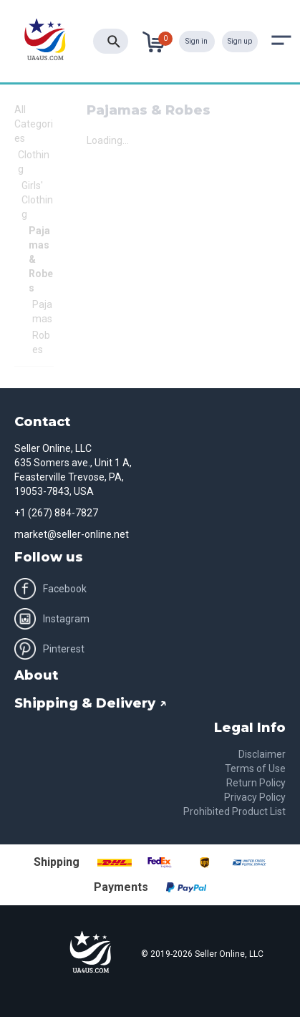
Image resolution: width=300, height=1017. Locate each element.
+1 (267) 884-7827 (56, 513)
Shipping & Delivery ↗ (90, 703)
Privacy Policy (255, 797)
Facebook (50, 588)
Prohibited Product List (234, 811)
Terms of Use (255, 768)
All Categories (33, 124)
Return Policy (256, 783)
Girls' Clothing (37, 200)
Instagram (51, 619)
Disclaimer (262, 754)
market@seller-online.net (71, 534)
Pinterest (49, 649)
